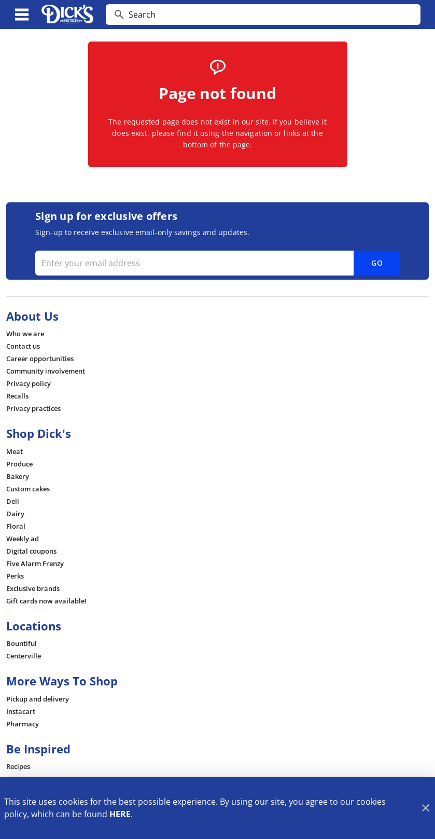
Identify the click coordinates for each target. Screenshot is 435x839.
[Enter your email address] (216, 263)
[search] (270, 14)
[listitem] (25, 333)
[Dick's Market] (67, 14)
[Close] (425, 808)
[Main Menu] (21, 14)
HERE (120, 814)
